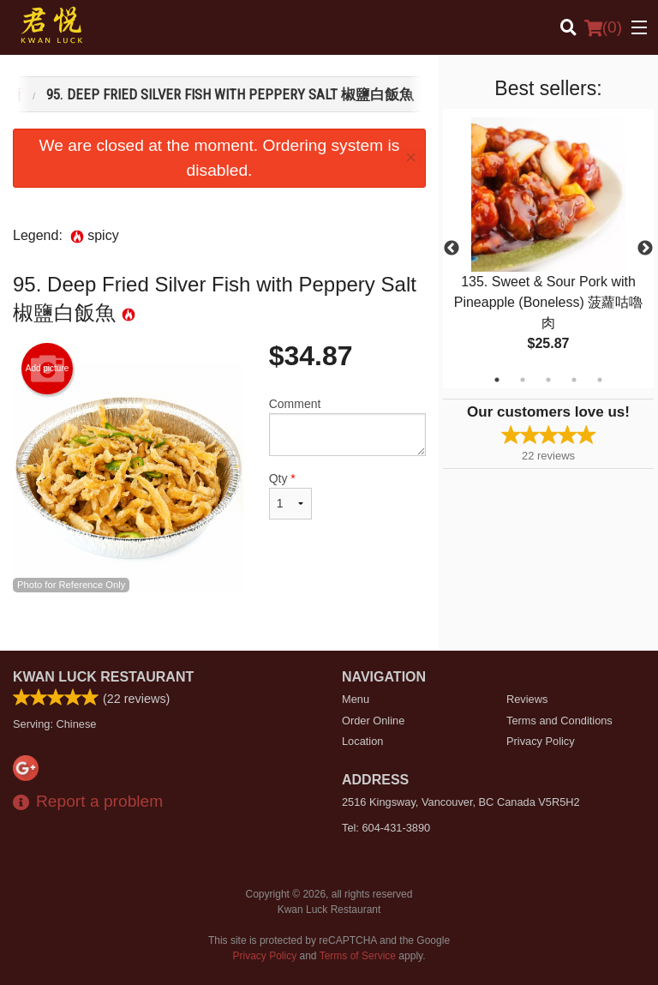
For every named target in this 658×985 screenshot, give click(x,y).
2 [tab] (522, 379)
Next (645, 248)
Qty (290, 495)
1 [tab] (496, 379)
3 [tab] (548, 379)
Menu (355, 699)
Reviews (526, 699)
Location (362, 741)
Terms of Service (358, 956)
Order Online (373, 720)
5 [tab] (599, 379)
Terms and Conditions (559, 720)
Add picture (47, 368)
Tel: (386, 827)
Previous (451, 248)
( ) (603, 27)
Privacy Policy (540, 741)
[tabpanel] (548, 248)
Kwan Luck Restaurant (103, 677)
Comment (347, 426)
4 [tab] (574, 379)
